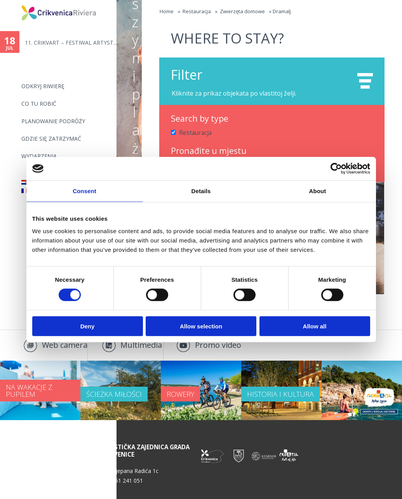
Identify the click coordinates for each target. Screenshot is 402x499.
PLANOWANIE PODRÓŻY (53, 121)
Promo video (218, 345)
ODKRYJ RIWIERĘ (42, 86)
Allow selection (201, 326)
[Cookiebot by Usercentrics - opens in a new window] (336, 168)
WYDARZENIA (39, 156)
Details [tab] (201, 191)
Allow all (315, 326)
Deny (87, 326)
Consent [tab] (84, 191)
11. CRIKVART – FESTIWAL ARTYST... (71, 42)
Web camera (64, 345)
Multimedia (141, 345)
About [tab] (317, 191)
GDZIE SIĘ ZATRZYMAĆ (51, 138)
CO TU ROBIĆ (38, 103)
